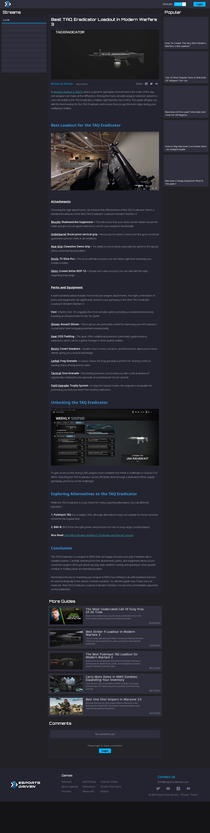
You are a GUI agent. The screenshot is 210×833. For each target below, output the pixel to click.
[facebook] (146, 99)
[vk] (156, 99)
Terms (194, 826)
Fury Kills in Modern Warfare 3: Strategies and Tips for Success (99, 550)
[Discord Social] (178, 820)
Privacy (185, 826)
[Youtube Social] (168, 820)
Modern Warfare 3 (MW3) (68, 107)
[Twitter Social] (158, 820)
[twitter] (151, 99)
